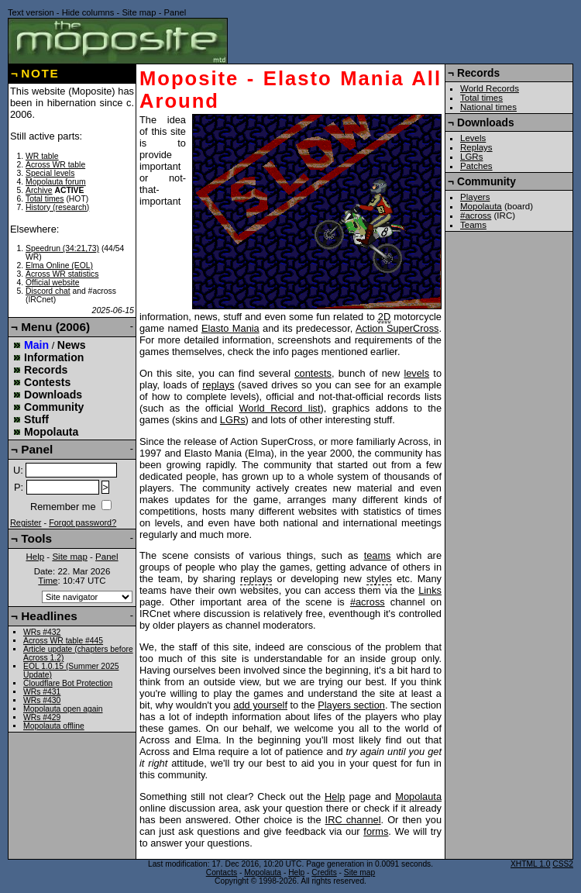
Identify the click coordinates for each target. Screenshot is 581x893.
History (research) (57, 207)
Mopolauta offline (53, 726)
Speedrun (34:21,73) (62, 248)
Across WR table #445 (63, 640)
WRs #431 (41, 692)
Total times (45, 199)
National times (488, 107)
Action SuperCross (397, 328)
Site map (139, 12)
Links (430, 590)
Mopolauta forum (56, 182)
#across (367, 602)
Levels (473, 138)
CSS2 (562, 864)
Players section (351, 705)
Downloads (53, 394)
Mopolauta (418, 796)
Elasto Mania (230, 328)
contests (313, 373)
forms (375, 831)
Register (26, 522)
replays (218, 385)
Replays (476, 147)
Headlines (49, 615)
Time (47, 580)
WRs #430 (41, 700)
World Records (489, 88)
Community (54, 407)
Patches (476, 166)
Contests (47, 382)
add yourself (260, 705)
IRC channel (353, 820)
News (71, 345)
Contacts (221, 872)
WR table (42, 156)
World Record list (280, 408)
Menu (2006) (55, 326)
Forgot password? (82, 522)
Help (335, 796)
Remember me (63, 506)
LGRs (233, 420)
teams (377, 555)
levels (416, 373)
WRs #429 (41, 717)
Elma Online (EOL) (59, 265)
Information (54, 357)
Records (45, 370)
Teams (473, 224)
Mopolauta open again (63, 709)
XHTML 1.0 (530, 864)
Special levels (50, 173)
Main (36, 345)
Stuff (36, 419)
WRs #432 (41, 632)
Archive (39, 190)
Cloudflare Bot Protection (67, 683)
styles (379, 578)
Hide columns (88, 12)
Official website (52, 282)
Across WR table (55, 164)
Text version (31, 12)
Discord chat (48, 291)
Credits (323, 872)
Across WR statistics (62, 274)
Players (475, 197)
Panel (175, 12)
